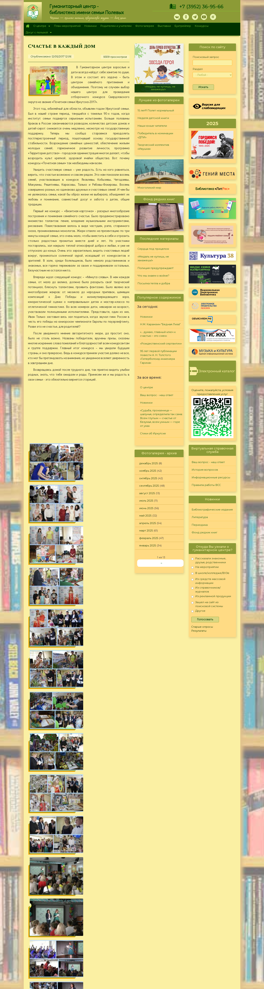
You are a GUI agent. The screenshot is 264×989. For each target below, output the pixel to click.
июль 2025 (146, 500)
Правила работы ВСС (206, 485)
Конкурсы (201, 26)
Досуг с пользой (38, 33)
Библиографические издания (212, 509)
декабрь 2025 (148, 463)
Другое (198, 611)
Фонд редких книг (204, 532)
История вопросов (205, 469)
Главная (27, 26)
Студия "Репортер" (169, 935)
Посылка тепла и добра (154, 283)
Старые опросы (202, 626)
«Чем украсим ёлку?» (44, 903)
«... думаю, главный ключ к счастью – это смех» (158, 334)
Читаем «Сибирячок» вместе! (50, 888)
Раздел (198, 69)
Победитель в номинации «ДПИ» (155, 135)
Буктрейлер (182, 26)
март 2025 (146, 530)
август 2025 (147, 493)
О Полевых (82, 930)
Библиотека (212, 188)
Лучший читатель (168, 930)
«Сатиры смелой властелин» (49, 880)
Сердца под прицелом (153, 248)
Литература (200, 517)
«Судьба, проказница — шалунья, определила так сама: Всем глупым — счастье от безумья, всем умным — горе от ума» (161, 418)
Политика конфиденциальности (210, 951)
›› (161, 563)
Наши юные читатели (152, 125)
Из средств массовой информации (208, 581)
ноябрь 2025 (147, 470)
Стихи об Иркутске (153, 433)
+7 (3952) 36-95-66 (201, 6)
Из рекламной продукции (211, 596)
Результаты (198, 630)
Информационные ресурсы (211, 477)
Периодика (200, 524)
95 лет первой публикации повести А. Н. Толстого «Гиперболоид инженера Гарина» (158, 356)
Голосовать (205, 619)
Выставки (164, 26)
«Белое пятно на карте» (46, 873)
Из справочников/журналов (206, 589)
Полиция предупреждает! (155, 268)
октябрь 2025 (148, 478)
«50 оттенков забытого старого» (52, 896)
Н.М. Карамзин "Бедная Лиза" (160, 324)
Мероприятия (116, 816)
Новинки (90, 26)
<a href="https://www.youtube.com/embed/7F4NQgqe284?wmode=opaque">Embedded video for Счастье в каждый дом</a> (78, 413)
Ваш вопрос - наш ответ (156, 395)
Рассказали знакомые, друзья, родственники (208, 560)
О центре (40, 26)
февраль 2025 (148, 538)
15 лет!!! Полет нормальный (156, 110)
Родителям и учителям (115, 26)
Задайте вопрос (210, 922)
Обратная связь (198, 957)
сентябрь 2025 (149, 485)
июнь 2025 (146, 508)
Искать (203, 87)
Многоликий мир (149, 187)
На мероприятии (205, 567)
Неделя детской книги (153, 118)
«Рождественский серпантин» (161, 343)
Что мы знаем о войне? (153, 275)
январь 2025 (147, 545)
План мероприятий (67, 26)
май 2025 (145, 515)
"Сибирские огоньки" (170, 922)
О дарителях (83, 935)
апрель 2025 (147, 523)
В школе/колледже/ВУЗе (210, 573)
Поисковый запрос (206, 57)
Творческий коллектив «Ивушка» (153, 146)
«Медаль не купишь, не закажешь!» (160, 88)
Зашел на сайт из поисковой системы (207, 604)
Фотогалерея (144, 26)
